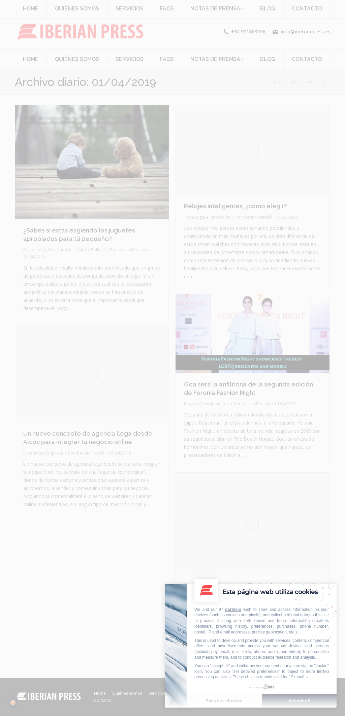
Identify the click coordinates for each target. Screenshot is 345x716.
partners (233, 609)
